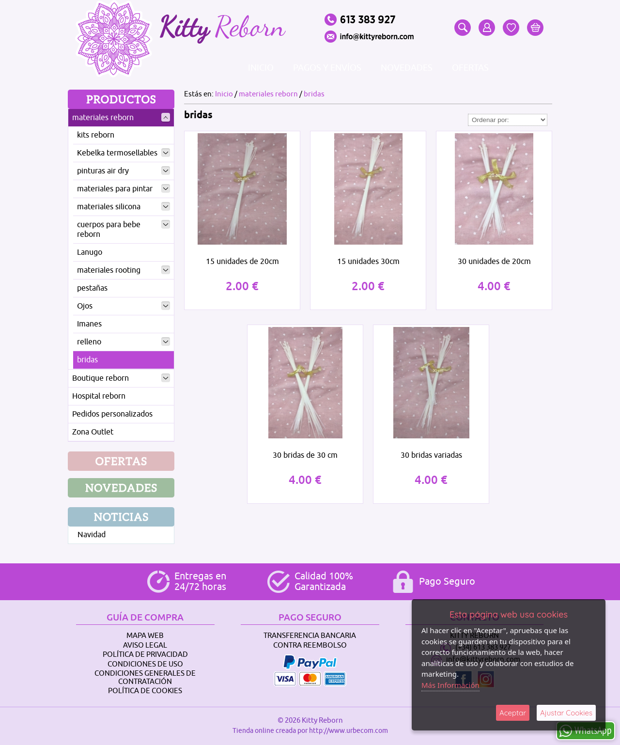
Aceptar (512, 712)
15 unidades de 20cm (242, 261)
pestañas (92, 288)
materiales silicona (123, 207)
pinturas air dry (123, 171)
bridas (87, 360)
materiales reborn (121, 118)
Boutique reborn (121, 378)
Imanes (89, 324)
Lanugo (89, 252)
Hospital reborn (98, 396)
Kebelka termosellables (123, 153)
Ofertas (470, 67)
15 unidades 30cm (368, 261)
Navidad (92, 535)
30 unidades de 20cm (494, 261)
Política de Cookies (145, 691)
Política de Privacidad (145, 654)
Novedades (407, 67)
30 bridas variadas (431, 455)
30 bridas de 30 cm (305, 455)
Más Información (450, 685)
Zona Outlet (92, 432)
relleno (123, 342)
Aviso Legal (145, 645)
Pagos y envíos (327, 67)
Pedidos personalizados (112, 414)
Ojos (123, 306)
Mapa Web (145, 635)
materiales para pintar (123, 189)
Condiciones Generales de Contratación (145, 677)
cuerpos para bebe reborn (123, 229)
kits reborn (95, 135)
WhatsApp (585, 730)
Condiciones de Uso (145, 664)
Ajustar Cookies (566, 712)
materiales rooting (123, 270)
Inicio (261, 67)
